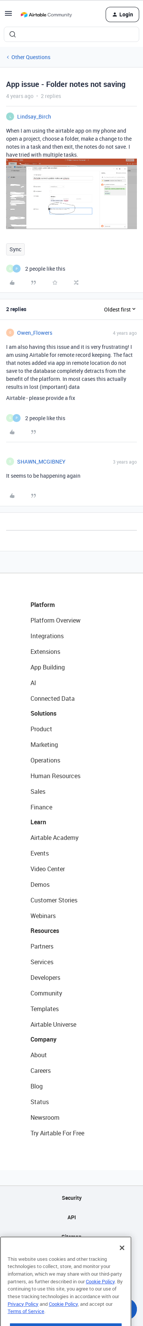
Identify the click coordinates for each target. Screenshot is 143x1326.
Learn (38, 822)
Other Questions (30, 57)
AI (33, 683)
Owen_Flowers (34, 332)
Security (72, 1197)
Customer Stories (54, 900)
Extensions (45, 651)
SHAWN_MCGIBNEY (41, 461)
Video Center (48, 869)
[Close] (122, 1261)
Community (46, 993)
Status (40, 1102)
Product (41, 729)
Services (42, 962)
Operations (45, 760)
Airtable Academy (55, 837)
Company (43, 1039)
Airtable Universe (53, 1024)
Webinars (43, 916)
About (39, 1055)
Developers (45, 977)
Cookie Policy (100, 1294)
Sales (38, 791)
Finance (41, 807)
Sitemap (71, 1236)
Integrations (47, 636)
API (71, 1217)
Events (40, 853)
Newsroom (45, 1117)
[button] (8, 15)
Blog (37, 1086)
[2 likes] (35, 269)
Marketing (44, 744)
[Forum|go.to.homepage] (46, 14)
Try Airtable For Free (57, 1133)
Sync (15, 249)
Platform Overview (55, 620)
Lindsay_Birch (34, 116)
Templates (45, 1009)
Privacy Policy (23, 1317)
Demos (40, 884)
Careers (41, 1070)
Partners (42, 946)
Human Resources (55, 776)
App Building (48, 667)
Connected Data (53, 698)
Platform (43, 604)
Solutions (43, 713)
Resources (45, 930)
